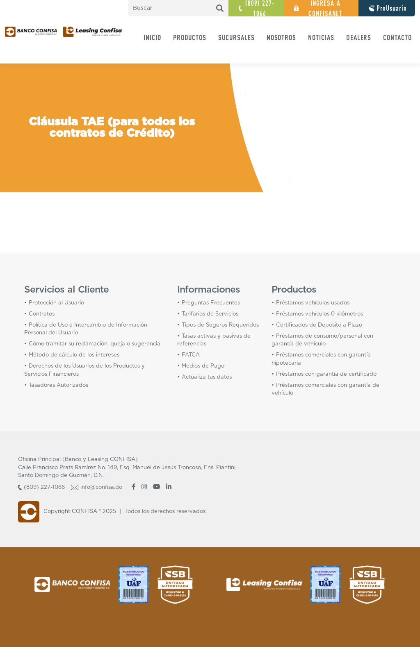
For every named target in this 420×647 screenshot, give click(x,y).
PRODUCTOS (190, 37)
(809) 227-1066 (44, 487)
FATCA (191, 355)
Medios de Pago (203, 366)
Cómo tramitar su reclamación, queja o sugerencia (94, 344)
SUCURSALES (236, 37)
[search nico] (178, 8)
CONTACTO (397, 37)
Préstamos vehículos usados (312, 303)
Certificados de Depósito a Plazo (319, 325)
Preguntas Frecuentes (211, 303)
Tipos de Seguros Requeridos (220, 325)
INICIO (152, 37)
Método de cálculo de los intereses (74, 355)
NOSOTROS (282, 37)
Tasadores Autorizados (58, 385)
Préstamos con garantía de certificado (326, 374)
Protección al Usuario (56, 303)
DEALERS (359, 37)
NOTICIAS (321, 37)
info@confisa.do (101, 487)
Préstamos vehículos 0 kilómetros (319, 314)
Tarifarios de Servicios (210, 314)
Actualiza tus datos (207, 377)
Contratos (42, 314)
